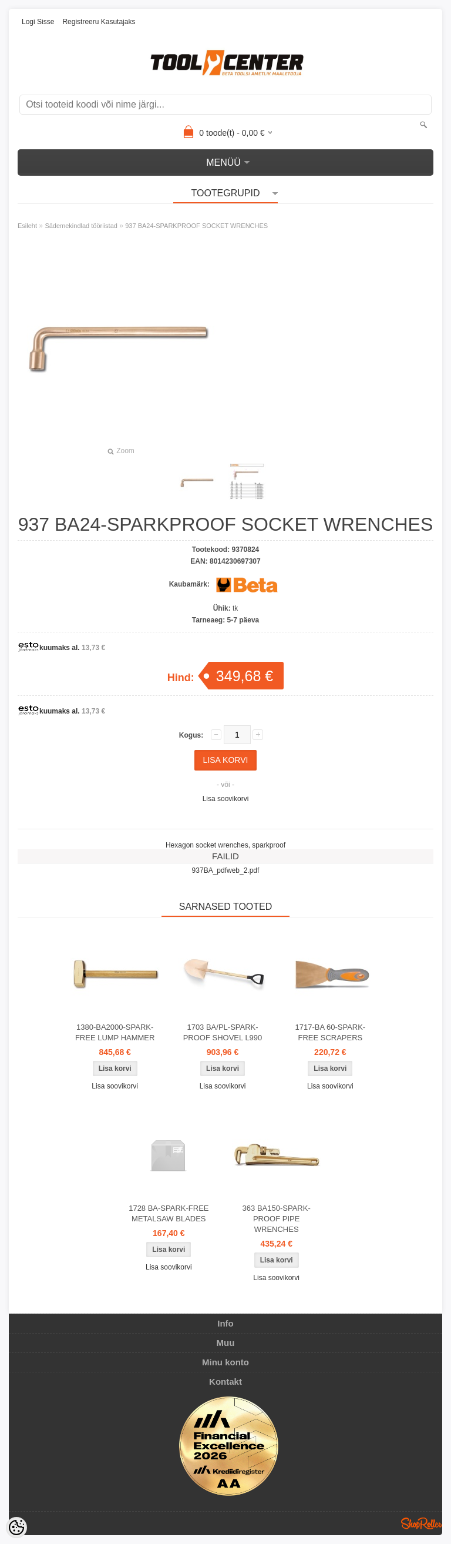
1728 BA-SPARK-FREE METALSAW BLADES (168, 1213)
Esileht (27, 225)
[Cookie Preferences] (16, 1527)
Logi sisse (38, 22)
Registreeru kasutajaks (98, 22)
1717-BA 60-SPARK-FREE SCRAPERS (330, 1032)
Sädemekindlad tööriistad (81, 225)
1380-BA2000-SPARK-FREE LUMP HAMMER (115, 1032)
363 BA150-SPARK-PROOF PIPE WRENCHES (277, 1219)
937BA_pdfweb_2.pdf (226, 870)
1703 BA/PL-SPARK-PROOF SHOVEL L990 (222, 1032)
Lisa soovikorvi (226, 799)
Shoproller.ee (421, 1523)
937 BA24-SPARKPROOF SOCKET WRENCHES (196, 225)
